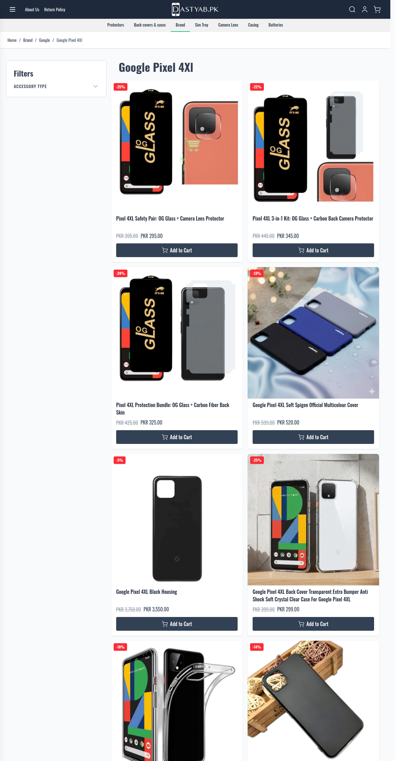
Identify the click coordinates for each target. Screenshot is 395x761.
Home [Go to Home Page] (12, 40)
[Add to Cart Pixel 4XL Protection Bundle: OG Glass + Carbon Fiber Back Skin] (177, 437)
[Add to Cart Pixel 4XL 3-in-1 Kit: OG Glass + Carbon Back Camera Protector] (313, 250)
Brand (180, 25)
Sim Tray (201, 25)
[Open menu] (12, 9)
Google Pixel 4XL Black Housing (146, 591)
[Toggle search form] (352, 9)
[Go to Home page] (195, 9)
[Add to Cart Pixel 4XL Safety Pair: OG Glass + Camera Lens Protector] (177, 250)
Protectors (115, 25)
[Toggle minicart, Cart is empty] (377, 9)
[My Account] (364, 9)
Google (44, 40)
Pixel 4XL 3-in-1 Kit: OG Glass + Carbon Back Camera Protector (313, 218)
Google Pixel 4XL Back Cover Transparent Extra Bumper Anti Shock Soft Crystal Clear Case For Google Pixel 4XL (310, 595)
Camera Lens (228, 25)
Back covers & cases (150, 25)
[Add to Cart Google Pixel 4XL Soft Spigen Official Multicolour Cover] (313, 437)
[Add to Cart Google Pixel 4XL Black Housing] (177, 624)
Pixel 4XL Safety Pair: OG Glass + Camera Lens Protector (170, 218)
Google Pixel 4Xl (69, 40)
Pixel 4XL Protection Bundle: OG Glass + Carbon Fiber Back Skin (172, 408)
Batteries (276, 25)
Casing (253, 25)
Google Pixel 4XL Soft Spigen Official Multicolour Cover (305, 405)
